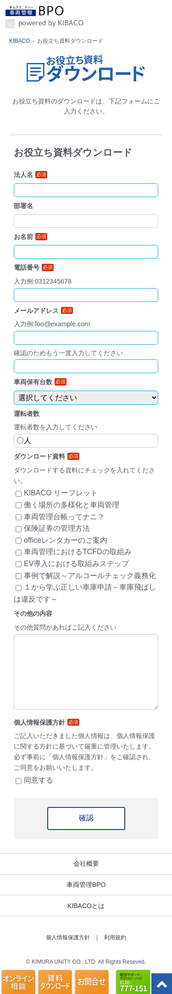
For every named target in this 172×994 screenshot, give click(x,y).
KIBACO (19, 41)
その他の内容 (33, 613)
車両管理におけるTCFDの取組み (78, 552)
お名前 (30, 236)
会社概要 (86, 863)
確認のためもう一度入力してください (68, 353)
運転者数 (26, 413)
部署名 (23, 206)
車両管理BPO (86, 884)
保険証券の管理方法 (57, 528)
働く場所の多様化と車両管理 (71, 505)
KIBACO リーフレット (61, 493)
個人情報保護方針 (68, 937)
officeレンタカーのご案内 (65, 540)
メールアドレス (43, 310)
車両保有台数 (40, 382)
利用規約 (115, 937)
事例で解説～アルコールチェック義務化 (90, 575)
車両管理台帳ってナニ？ (64, 517)
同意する (38, 780)
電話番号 (34, 267)
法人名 (30, 174)
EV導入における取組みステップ (76, 564)
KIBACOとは (86, 905)
